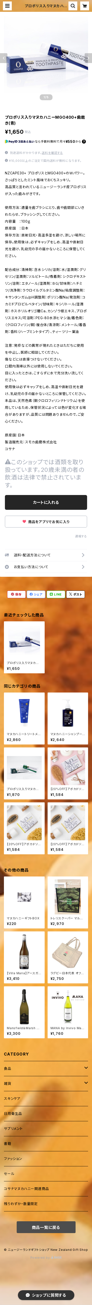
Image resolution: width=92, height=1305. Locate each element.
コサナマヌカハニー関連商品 (26, 1189)
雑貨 (7, 1083)
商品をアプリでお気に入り (46, 522)
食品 (7, 1068)
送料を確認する (52, 153)
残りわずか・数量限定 (21, 1204)
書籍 (7, 1143)
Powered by (46, 1257)
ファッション (13, 1158)
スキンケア (12, 1098)
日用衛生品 (13, 1113)
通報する (81, 536)
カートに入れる (46, 502)
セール (9, 1174)
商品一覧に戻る (46, 1227)
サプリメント (13, 1128)
